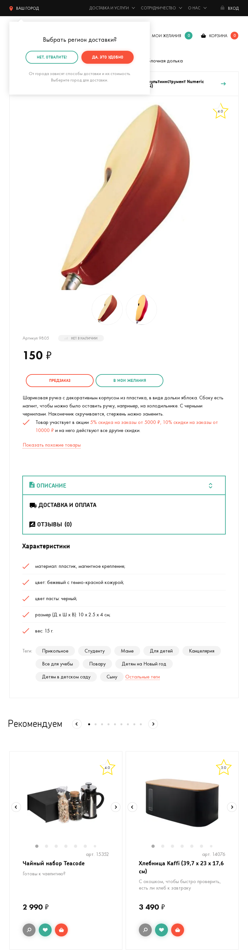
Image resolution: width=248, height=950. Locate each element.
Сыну (112, 676)
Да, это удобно (107, 57)
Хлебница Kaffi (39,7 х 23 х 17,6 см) (181, 867)
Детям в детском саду (66, 676)
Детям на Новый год (144, 663)
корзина (218, 35)
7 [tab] (97, 846)
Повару (97, 663)
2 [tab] (50, 847)
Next (115, 807)
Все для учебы (57, 663)
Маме (127, 650)
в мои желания (129, 380)
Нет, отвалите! (52, 57)
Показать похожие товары (52, 444)
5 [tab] (79, 847)
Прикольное (55, 650)
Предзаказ (59, 380)
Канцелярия (201, 650)
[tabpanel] (66, 802)
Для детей (161, 650)
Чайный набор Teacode (54, 863)
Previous (16, 807)
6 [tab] (88, 847)
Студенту (95, 650)
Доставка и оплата (62, 504)
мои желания (166, 35)
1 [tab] (40, 847)
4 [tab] (69, 847)
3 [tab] (59, 847)
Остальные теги (142, 676)
